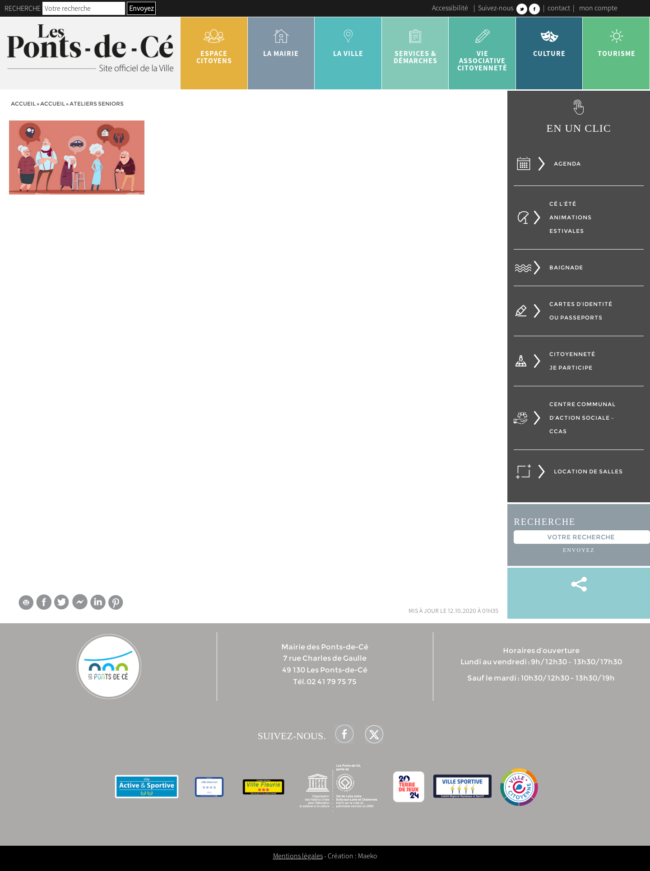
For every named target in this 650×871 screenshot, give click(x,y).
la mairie (281, 40)
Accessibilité (450, 7)
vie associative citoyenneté (482, 47)
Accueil (23, 103)
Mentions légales (298, 855)
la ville (348, 40)
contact (559, 7)
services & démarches (415, 43)
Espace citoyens (214, 43)
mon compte (598, 7)
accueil (52, 103)
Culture (549, 40)
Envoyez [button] (141, 8)
